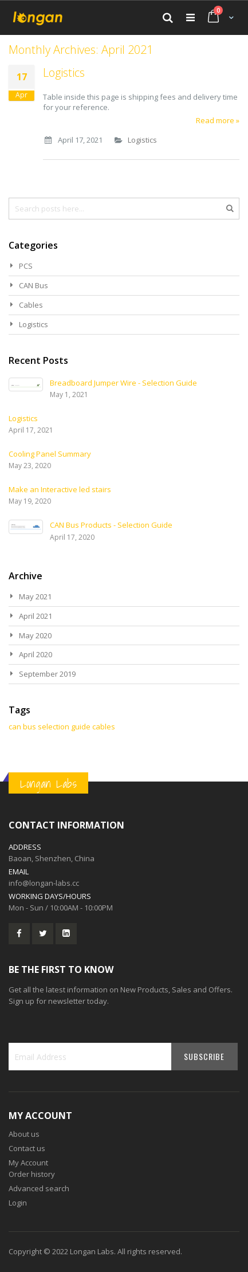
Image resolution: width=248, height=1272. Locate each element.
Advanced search (39, 1188)
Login (18, 1203)
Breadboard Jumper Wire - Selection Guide (123, 383)
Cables (31, 305)
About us (24, 1134)
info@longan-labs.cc (44, 883)
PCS (26, 266)
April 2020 (35, 654)
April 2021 (35, 616)
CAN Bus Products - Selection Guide (111, 525)
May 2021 (35, 596)
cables (103, 726)
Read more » (217, 120)
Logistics (64, 72)
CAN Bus (33, 285)
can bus (22, 726)
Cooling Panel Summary (50, 454)
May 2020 (35, 635)
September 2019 (47, 674)
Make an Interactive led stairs (60, 489)
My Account (28, 1162)
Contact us (27, 1148)
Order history (32, 1174)
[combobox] (124, 208)
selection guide (64, 726)
